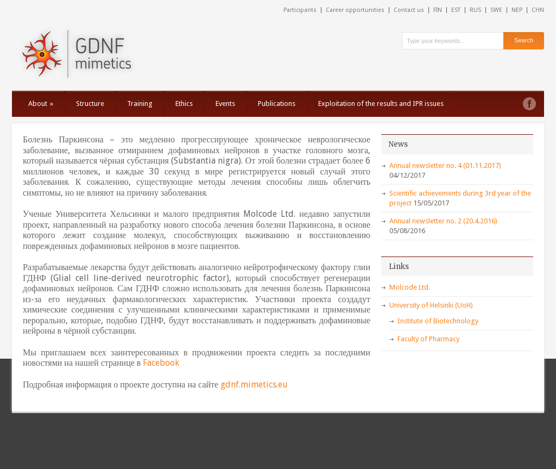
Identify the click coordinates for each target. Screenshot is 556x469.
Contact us (409, 10)
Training (140, 103)
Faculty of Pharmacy (428, 339)
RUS (475, 10)
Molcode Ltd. (409, 287)
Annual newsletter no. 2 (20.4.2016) (443, 221)
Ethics (184, 103)
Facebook (161, 363)
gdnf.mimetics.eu (254, 384)
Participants (300, 10)
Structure (90, 103)
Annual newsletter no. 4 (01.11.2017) (445, 165)
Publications (276, 103)
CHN (538, 10)
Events (225, 103)
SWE (496, 10)
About (40, 103)
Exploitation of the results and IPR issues (381, 103)
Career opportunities (355, 10)
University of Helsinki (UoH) (431, 305)
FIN (437, 10)
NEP (516, 10)
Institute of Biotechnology (437, 321)
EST (455, 10)
